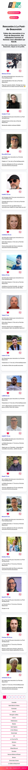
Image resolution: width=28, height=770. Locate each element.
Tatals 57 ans (5, 315)
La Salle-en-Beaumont (14, 763)
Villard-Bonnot (14, 748)
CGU (10, 768)
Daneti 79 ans (5, 476)
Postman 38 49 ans (7, 637)
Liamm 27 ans (5, 355)
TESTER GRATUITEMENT (14, 12)
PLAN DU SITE (16, 768)
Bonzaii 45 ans (6, 516)
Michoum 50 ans (6, 73)
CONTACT (24, 768)
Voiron (14, 717)
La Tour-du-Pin (14, 739)
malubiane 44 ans (6, 234)
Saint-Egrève (14, 727)
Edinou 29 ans (5, 275)
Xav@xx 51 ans (6, 114)
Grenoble (14, 702)
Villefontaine (14, 721)
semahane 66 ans (6, 677)
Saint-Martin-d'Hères (14, 705)
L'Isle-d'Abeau (14, 730)
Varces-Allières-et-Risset (14, 754)
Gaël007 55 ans (6, 436)
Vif (14, 736)
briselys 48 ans (6, 557)
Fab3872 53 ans (6, 194)
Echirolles (14, 708)
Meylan (14, 724)
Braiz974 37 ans (6, 597)
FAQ (7, 768)
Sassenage (14, 733)
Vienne (14, 711)
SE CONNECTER (14, 17)
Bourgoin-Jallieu (14, 714)
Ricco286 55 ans (6, 154)
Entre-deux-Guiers (14, 760)
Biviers (14, 757)
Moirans (14, 742)
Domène (14, 751)
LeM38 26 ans (5, 396)
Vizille (14, 745)
